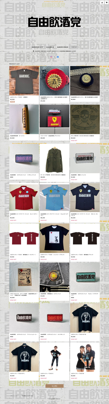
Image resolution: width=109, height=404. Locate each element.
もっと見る (54, 386)
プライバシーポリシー (14, 395)
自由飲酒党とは (50, 47)
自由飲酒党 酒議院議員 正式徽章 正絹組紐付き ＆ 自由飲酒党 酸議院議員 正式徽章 (54, 51)
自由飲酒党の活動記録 (62, 47)
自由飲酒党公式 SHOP (37, 47)
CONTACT (74, 47)
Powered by (54, 401)
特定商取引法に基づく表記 (27, 395)
